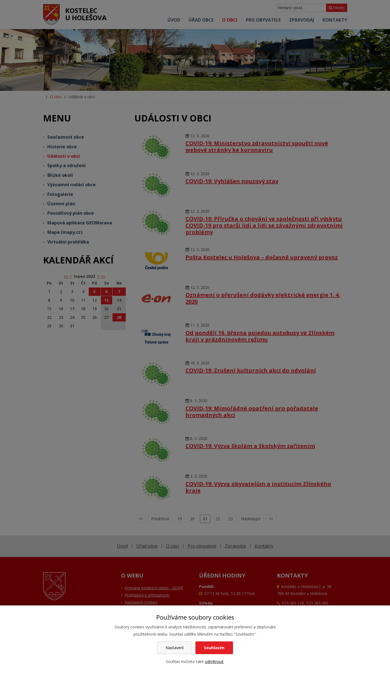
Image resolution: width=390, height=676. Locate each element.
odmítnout (214, 661)
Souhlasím (214, 647)
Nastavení (175, 647)
